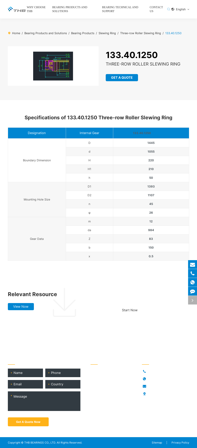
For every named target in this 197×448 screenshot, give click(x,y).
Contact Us (156, 9)
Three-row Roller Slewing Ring (140, 33)
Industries (97, 377)
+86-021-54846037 (161, 371)
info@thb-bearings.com (164, 386)
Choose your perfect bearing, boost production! (151, 294)
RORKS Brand (100, 388)
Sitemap (157, 442)
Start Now (130, 310)
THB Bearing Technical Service (111, 400)
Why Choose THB (36, 9)
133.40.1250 (173, 33)
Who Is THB (98, 383)
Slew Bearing (160, 133)
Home (16, 33)
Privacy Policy (180, 442)
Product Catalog (102, 405)
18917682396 (157, 379)
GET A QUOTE (122, 77)
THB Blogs (98, 394)
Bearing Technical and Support (120, 9)
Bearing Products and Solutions (69, 9)
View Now (21, 306)
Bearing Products (82, 33)
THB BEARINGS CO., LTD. (40, 442)
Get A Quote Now (28, 422)
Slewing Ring (107, 33)
